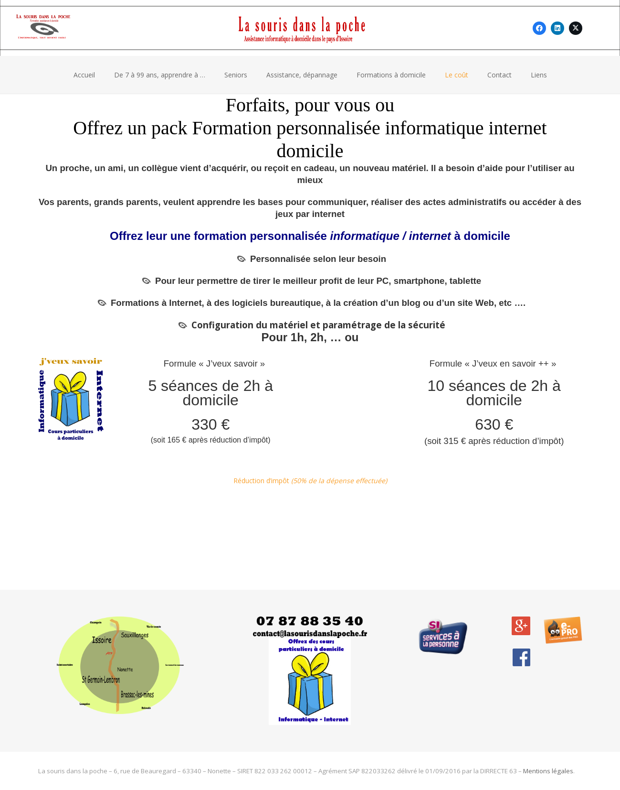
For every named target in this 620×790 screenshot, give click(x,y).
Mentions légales (548, 771)
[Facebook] (539, 28)
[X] (575, 28)
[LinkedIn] (557, 28)
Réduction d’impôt (310, 480)
